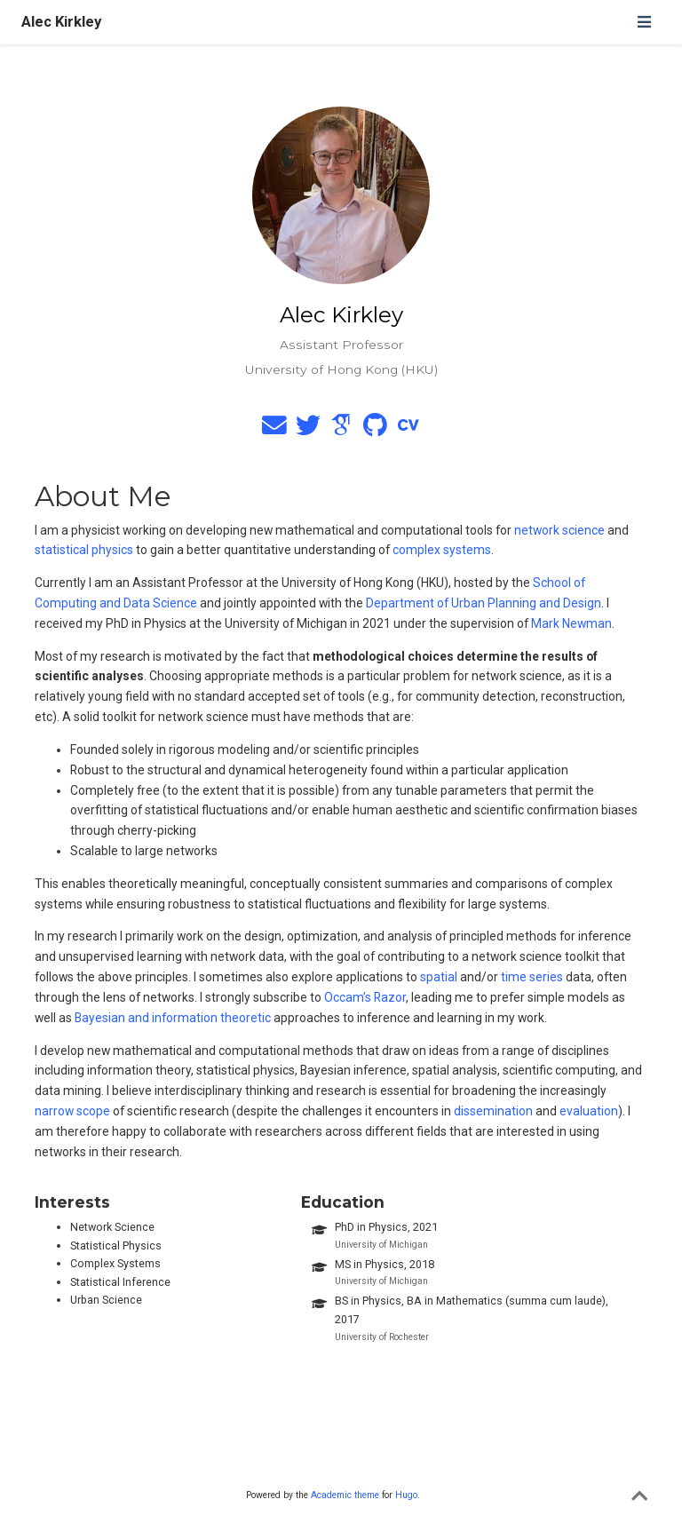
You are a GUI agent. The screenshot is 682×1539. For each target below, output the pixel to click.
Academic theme (345, 1495)
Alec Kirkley (61, 21)
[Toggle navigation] (644, 22)
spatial (438, 977)
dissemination (493, 1111)
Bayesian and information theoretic (173, 1018)
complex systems (442, 550)
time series (532, 977)
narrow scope (72, 1111)
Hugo (406, 1495)
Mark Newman (571, 623)
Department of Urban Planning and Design (483, 603)
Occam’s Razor (365, 997)
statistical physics (84, 550)
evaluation (588, 1111)
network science (559, 530)
